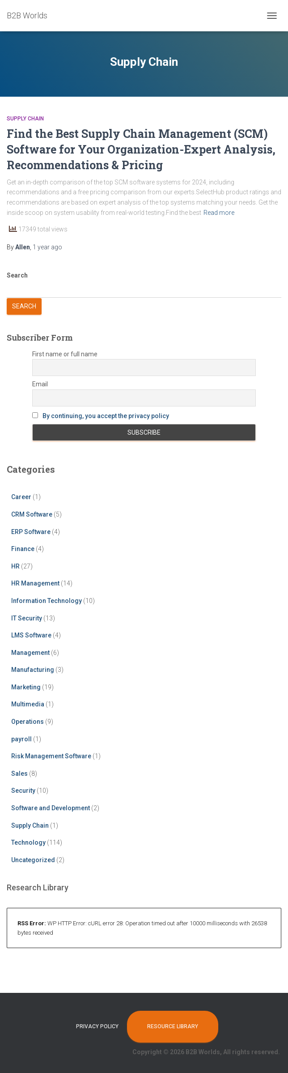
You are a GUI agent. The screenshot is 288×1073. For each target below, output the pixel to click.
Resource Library (172, 1026)
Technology (28, 842)
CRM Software (31, 514)
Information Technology (46, 600)
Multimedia (27, 704)
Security (23, 790)
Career (21, 496)
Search (17, 275)
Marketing (26, 687)
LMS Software (31, 635)
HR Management (35, 583)
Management (30, 652)
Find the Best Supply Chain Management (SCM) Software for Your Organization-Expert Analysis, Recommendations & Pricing (141, 149)
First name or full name (64, 354)
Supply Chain (25, 118)
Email (40, 384)
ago (47, 247)
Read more (218, 212)
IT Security (26, 618)
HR (15, 566)
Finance (22, 548)
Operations (27, 721)
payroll (21, 739)
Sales (19, 773)
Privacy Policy (97, 1026)
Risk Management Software (51, 756)
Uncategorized (33, 860)
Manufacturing (32, 669)
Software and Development (50, 808)
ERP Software (31, 531)
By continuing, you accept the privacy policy (105, 415)
